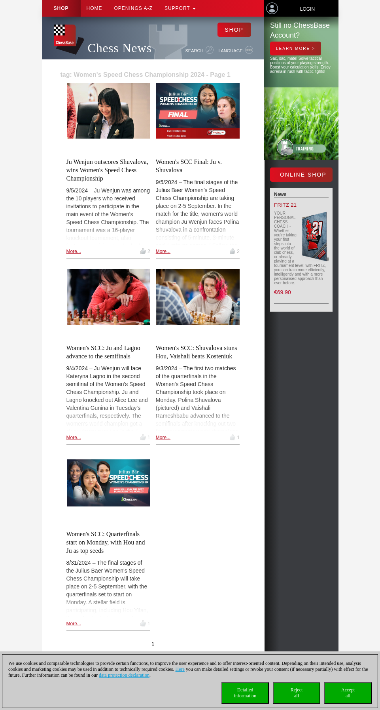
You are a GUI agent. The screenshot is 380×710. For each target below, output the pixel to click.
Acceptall (348, 693)
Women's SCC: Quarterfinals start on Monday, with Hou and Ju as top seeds (105, 542)
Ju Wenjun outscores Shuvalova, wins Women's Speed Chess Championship (107, 170)
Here (180, 669)
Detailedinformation (245, 693)
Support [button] (180, 8)
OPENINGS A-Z (133, 8)
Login (307, 9)
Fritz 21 (285, 205)
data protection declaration (124, 675)
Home (94, 8)
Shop (61, 8)
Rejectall (297, 693)
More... (73, 251)
